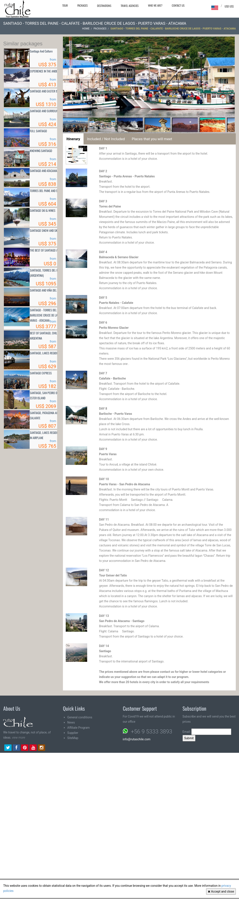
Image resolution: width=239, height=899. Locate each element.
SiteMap (72, 738)
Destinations (104, 5)
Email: (207, 731)
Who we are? (155, 5)
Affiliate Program (78, 727)
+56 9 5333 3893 (151, 731)
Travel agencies (130, 5)
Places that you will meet (152, 139)
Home (86, 28)
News (71, 722)
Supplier (72, 733)
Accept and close (221, 891)
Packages (82, 5)
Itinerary (73, 139)
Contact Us (178, 5)
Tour (65, 5)
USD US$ (229, 6)
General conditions (79, 717)
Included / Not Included (106, 139)
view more (18, 737)
